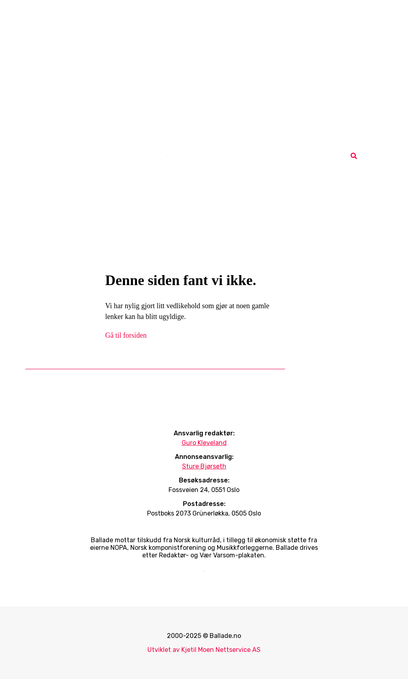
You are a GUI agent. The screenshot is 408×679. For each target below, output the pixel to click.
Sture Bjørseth (204, 466)
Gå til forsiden (126, 335)
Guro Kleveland (204, 443)
